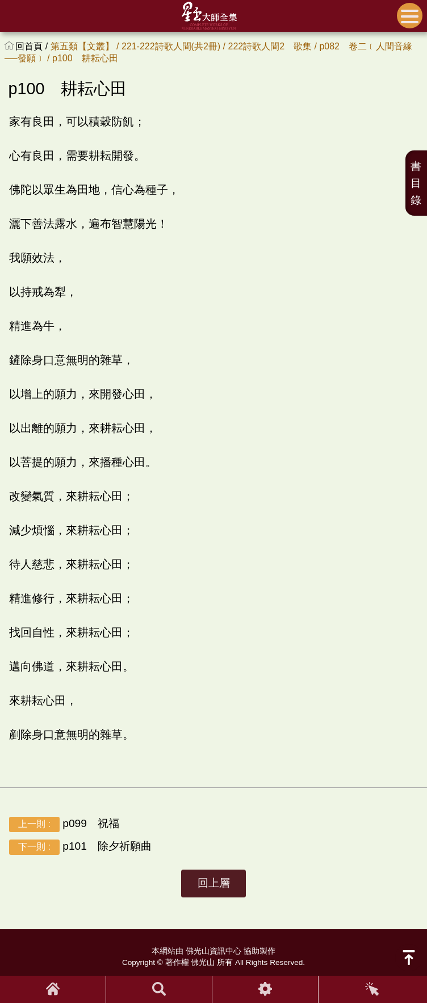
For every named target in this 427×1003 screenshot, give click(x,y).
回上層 (214, 883)
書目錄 (416, 183)
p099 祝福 (64, 824)
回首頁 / (32, 46)
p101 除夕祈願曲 (80, 846)
